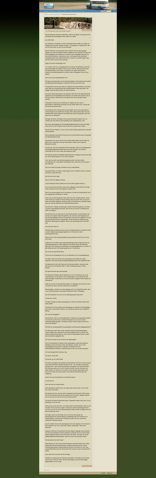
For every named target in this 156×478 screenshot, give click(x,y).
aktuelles (46, 11)
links (83, 11)
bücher (52, 11)
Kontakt (103, 473)
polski (71, 11)
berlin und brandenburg (54, 14)
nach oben (47, 470)
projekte (59, 11)
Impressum (109, 473)
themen (65, 11)
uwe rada (77, 11)
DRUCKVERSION (87, 30)
